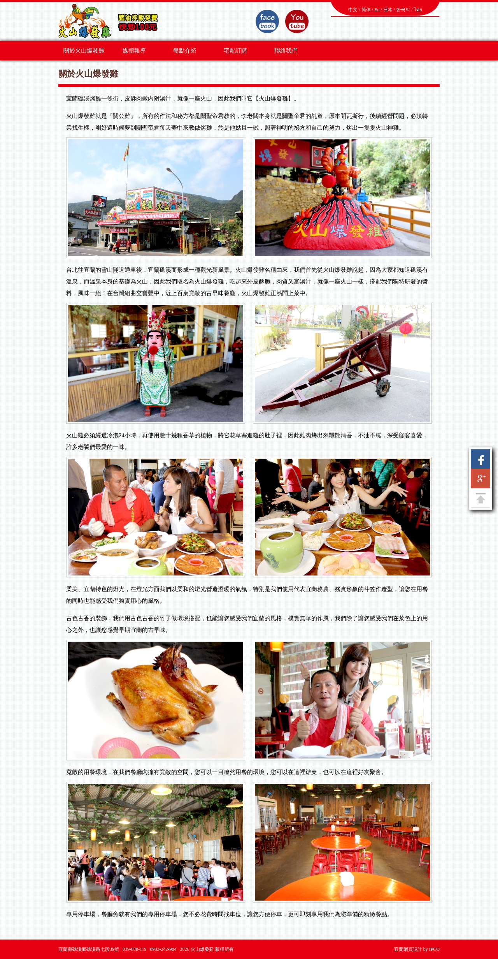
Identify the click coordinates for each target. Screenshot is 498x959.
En (376, 9)
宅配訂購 (235, 51)
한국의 (403, 9)
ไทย (418, 9)
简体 (366, 9)
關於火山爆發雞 (83, 51)
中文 (353, 9)
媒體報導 (134, 51)
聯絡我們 (286, 51)
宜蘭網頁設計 (408, 949)
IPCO (434, 949)
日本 (388, 9)
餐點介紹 (184, 51)
